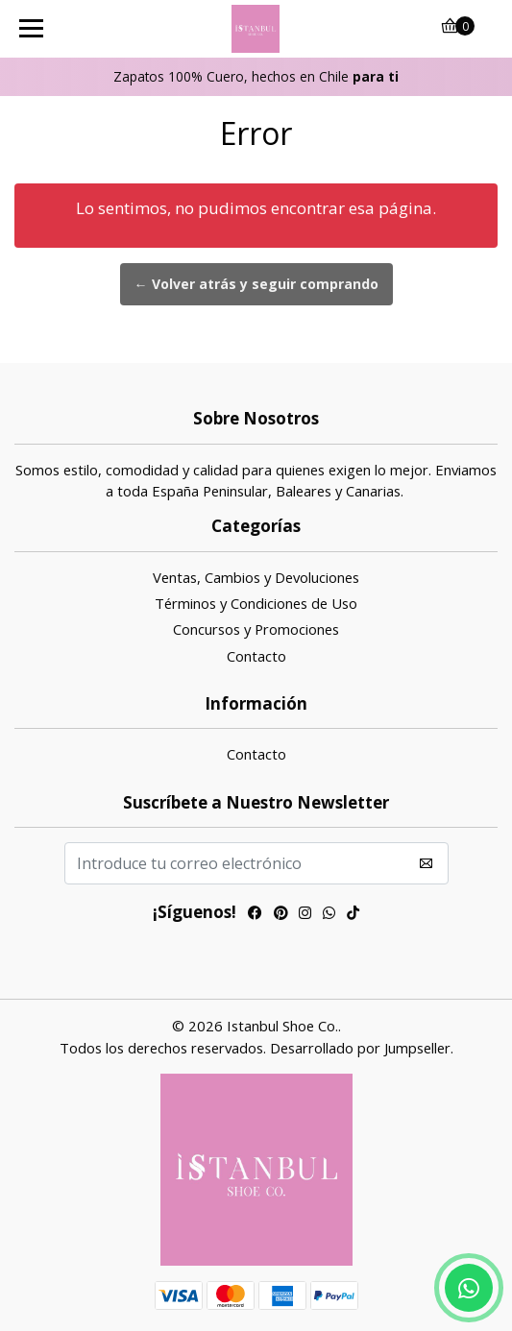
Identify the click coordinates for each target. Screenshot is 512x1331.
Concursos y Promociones (256, 629)
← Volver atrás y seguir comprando (256, 284)
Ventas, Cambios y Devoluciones (256, 577)
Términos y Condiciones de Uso (256, 603)
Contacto (256, 656)
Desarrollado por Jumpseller (360, 1047)
